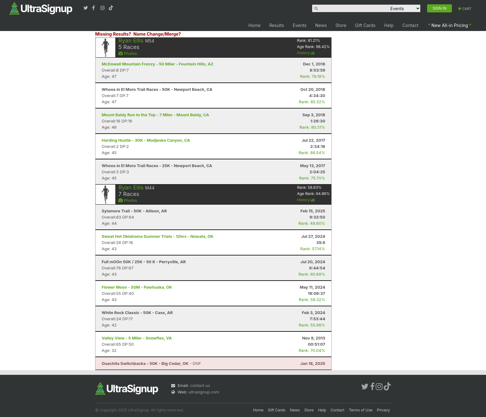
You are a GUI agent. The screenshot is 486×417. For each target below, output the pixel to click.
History (306, 53)
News (321, 25)
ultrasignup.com (203, 391)
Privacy (383, 410)
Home (254, 25)
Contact (410, 25)
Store (340, 25)
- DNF (151, 363)
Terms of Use (361, 410)
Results (276, 25)
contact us (200, 385)
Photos (127, 53)
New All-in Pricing (449, 25)
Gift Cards (365, 25)
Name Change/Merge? (157, 34)
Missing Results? (113, 34)
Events (300, 25)
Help (389, 25)
